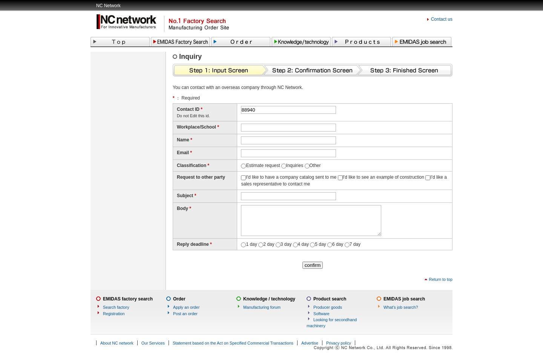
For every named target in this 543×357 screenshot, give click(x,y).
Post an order (185, 313)
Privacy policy (338, 343)
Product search (329, 299)
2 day (268, 244)
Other (315, 165)
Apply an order (186, 307)
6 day (337, 244)
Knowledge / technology (269, 299)
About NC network (116, 343)
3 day (286, 244)
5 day (320, 244)
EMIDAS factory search (128, 299)
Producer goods (327, 307)
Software (321, 313)
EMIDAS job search (404, 299)
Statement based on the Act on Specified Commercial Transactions (233, 343)
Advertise (309, 343)
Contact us (441, 19)
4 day (303, 244)
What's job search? (400, 307)
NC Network (108, 5)
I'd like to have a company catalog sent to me (291, 177)
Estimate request (263, 165)
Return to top (440, 279)
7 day (355, 244)
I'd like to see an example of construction (383, 177)
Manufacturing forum (262, 307)
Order (179, 299)
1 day (251, 244)
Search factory (116, 307)
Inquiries (294, 165)
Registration (114, 313)
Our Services (153, 343)
